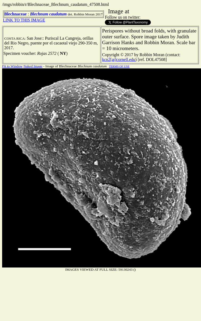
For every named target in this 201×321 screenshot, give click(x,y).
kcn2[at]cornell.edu (118, 59)
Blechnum (39, 14)
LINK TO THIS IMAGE (24, 20)
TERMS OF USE (119, 66)
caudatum (58, 14)
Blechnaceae (15, 14)
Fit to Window (12, 66)
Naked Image (32, 66)
